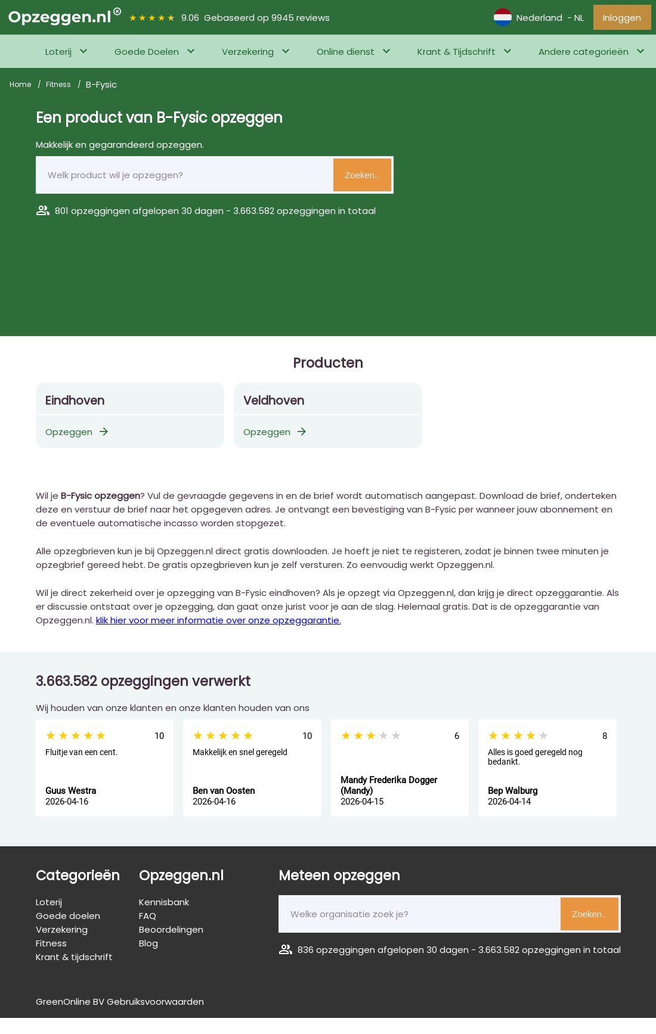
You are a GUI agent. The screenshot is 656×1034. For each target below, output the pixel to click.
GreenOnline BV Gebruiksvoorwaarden (120, 1004)
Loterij (58, 54)
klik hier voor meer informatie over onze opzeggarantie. (218, 623)
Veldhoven (273, 404)
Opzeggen (77, 435)
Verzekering (248, 54)
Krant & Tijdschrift (456, 54)
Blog (148, 946)
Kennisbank (164, 905)
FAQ (147, 918)
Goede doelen (68, 918)
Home (21, 87)
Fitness (59, 87)
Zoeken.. (362, 178)
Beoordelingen (171, 932)
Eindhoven (74, 404)
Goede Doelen (147, 54)
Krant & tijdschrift (74, 960)
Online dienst (346, 54)
